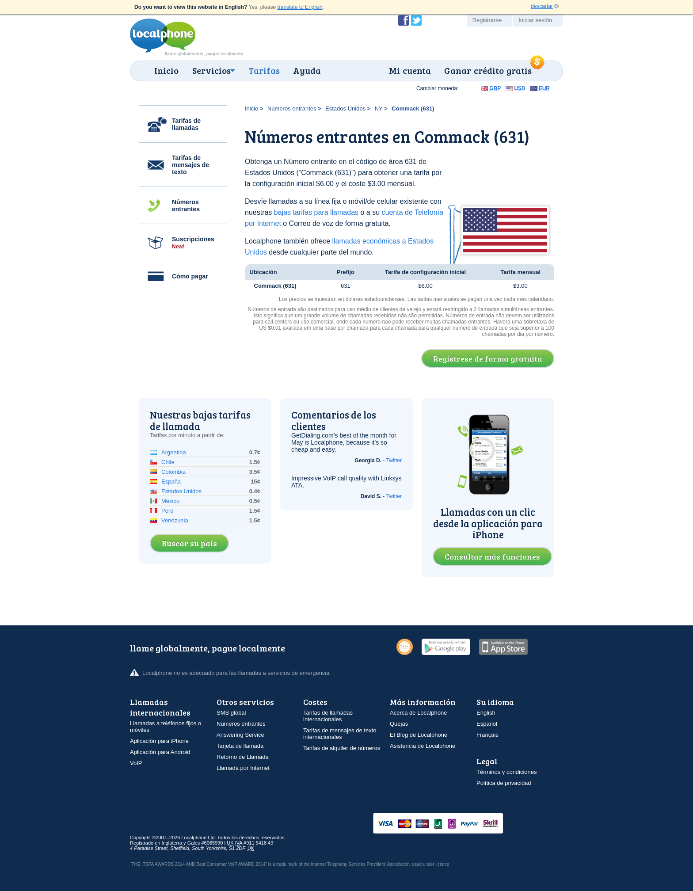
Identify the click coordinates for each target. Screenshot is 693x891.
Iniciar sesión (535, 20)
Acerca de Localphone (418, 712)
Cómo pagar (190, 276)
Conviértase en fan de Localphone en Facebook (403, 20)
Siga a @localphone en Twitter (416, 20)
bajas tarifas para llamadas (316, 212)
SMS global (231, 712)
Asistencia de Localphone (422, 745)
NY (379, 108)
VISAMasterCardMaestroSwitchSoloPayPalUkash (450, 824)
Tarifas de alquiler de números (341, 748)
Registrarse (487, 20)
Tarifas (264, 70)
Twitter (394, 460)
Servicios (211, 70)
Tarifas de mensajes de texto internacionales (339, 733)
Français (487, 734)
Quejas (399, 723)
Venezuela (174, 520)
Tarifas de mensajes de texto (190, 164)
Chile (168, 462)
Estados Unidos (345, 108)
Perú (167, 510)
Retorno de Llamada (243, 757)
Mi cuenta (410, 70)
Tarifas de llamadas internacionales (328, 716)
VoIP (136, 763)
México (170, 501)
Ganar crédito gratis (488, 70)
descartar (542, 6)
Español (486, 723)
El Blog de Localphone (418, 734)
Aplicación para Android (160, 752)
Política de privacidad (503, 783)
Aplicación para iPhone (159, 741)
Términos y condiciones (506, 772)
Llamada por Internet (243, 768)
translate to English (299, 7)
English (485, 712)
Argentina (173, 452)
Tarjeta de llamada (240, 745)
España (171, 481)
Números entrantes (186, 205)
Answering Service (240, 734)
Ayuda (307, 70)
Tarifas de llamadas (186, 124)
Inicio (166, 70)
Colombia (173, 471)
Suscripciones (193, 243)
